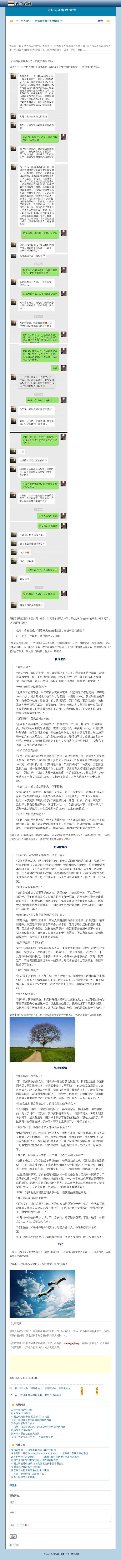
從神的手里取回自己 (21, 1430)
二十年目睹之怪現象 (21, 1410)
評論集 (13, 1485)
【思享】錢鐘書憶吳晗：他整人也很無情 (40, 1395)
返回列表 (14, 1545)
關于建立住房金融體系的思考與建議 (30, 1470)
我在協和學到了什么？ (23, 1423)
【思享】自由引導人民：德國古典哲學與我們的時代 (38, 1427)
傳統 (108, 21)
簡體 (100, 21)
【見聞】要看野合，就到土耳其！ (28, 1473)
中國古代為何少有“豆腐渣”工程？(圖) (30, 1416)
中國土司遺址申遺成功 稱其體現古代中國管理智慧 (37, 1463)
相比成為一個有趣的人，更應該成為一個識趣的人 (44, 1388)
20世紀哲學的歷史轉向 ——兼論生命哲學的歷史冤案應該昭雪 (45, 1457)
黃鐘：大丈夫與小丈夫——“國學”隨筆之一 (33, 1437)
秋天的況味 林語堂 (21, 1413)
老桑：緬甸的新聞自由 (23, 1477)
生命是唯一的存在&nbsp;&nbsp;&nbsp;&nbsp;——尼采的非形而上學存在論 (49, 1453)
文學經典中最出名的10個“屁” (26, 1467)
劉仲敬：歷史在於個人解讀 (25, 1433)
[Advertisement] (63, 32)
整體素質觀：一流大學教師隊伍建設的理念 (33, 1450)
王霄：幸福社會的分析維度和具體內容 (31, 1420)
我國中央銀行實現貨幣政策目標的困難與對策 (34, 1460)
